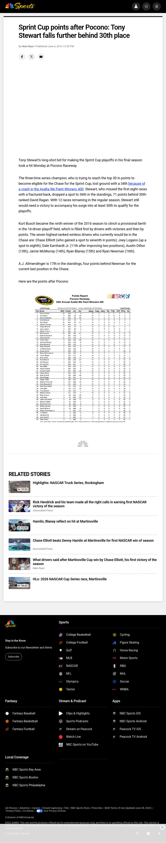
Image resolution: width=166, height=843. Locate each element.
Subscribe (13, 656)
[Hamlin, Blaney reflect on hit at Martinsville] (19, 525)
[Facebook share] (22, 56)
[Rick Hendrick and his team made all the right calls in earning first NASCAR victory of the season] (19, 506)
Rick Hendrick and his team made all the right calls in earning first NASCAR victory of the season (89, 504)
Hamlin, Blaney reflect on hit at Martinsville (65, 521)
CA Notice (28, 810)
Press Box (97, 808)
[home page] (20, 6)
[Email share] (41, 56)
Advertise (25, 808)
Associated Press (43, 510)
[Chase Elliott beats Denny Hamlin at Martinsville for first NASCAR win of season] (19, 544)
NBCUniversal (26, 817)
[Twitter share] (31, 56)
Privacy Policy (13, 810)
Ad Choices (11, 808)
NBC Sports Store (80, 808)
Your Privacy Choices (55, 810)
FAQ (66, 808)
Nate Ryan (28, 46)
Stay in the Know (15, 640)
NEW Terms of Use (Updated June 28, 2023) (128, 808)
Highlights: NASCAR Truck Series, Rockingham (68, 483)
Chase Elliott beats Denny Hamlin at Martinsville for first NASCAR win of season (93, 540)
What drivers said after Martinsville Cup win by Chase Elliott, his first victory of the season (95, 562)
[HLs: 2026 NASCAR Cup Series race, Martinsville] (19, 583)
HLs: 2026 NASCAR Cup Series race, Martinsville (70, 579)
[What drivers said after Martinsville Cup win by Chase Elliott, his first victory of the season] (19, 564)
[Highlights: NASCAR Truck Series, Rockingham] (19, 487)
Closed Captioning (52, 808)
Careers (36, 808)
